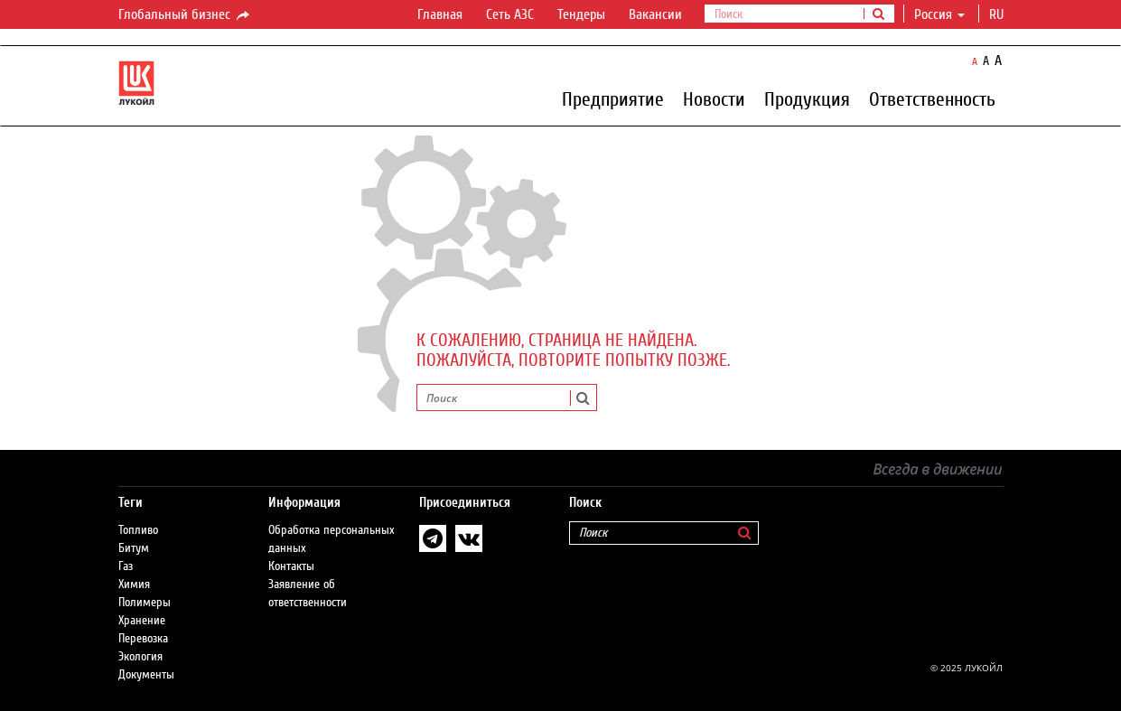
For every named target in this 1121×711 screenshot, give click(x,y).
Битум (133, 548)
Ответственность (932, 98)
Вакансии (655, 14)
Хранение (141, 620)
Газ (125, 566)
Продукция (807, 98)
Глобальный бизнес (185, 15)
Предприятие (613, 98)
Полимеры (144, 602)
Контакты (291, 566)
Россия (939, 14)
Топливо (138, 530)
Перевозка (143, 638)
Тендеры (581, 14)
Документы (146, 675)
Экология (140, 657)
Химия (134, 584)
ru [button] (998, 14)
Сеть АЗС (510, 14)
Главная (439, 14)
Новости (714, 98)
